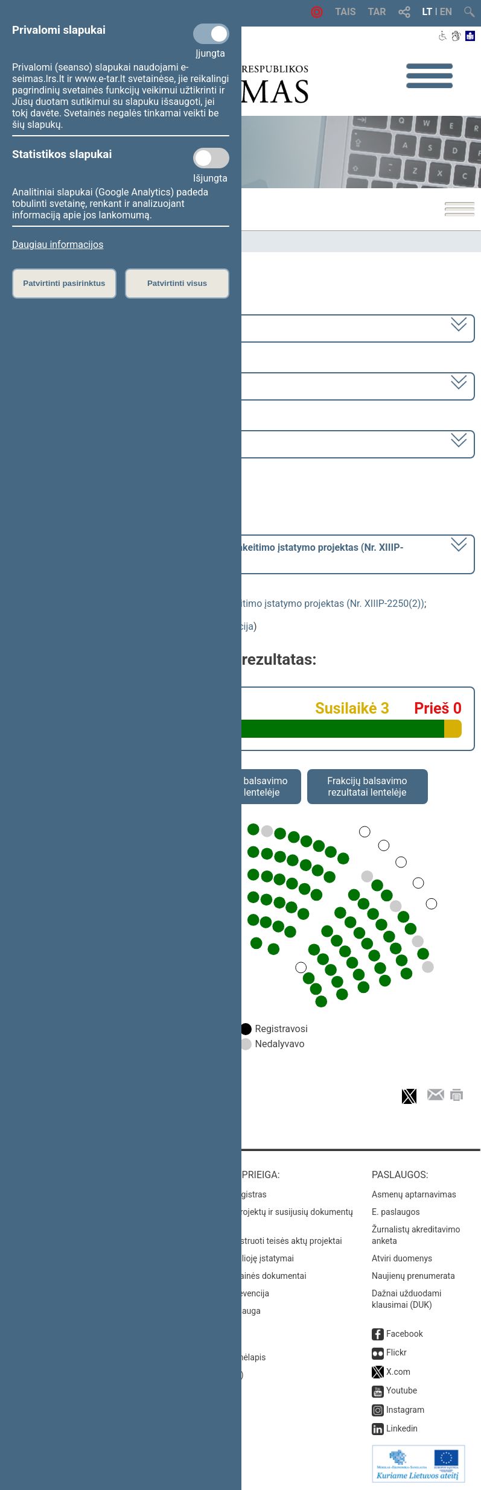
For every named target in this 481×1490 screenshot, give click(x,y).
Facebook (404, 1334)
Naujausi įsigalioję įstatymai (241, 1258)
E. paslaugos (396, 1212)
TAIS (345, 11)
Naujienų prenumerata (413, 1276)
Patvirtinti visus (177, 283)
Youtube (401, 1390)
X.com (398, 1372)
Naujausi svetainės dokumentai (248, 1276)
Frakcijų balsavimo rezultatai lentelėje (367, 786)
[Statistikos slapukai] (211, 158)
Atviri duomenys (402, 1258)
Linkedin (402, 1428)
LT (427, 11)
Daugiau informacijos (57, 244)
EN (446, 11)
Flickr (396, 1352)
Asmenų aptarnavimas (414, 1194)
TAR (377, 11)
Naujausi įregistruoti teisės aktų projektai (265, 1241)
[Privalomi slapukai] (211, 34)
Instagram (405, 1410)
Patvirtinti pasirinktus (64, 283)
